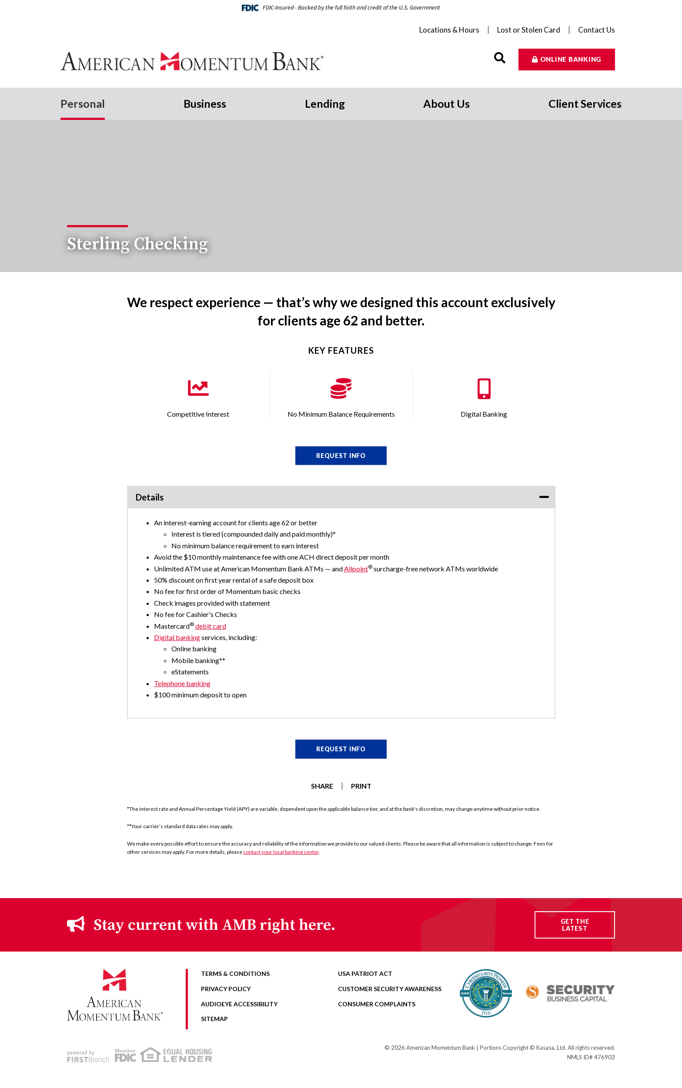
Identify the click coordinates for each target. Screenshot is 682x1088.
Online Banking (571, 59)
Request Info (340, 455)
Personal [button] (82, 103)
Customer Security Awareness (389, 988)
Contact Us (596, 30)
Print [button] (361, 786)
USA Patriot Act (365, 973)
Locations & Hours (449, 30)
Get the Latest (575, 925)
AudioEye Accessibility (239, 1004)
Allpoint (356, 568)
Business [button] (205, 103)
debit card (210, 626)
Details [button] (150, 497)
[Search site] (499, 58)
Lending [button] (325, 103)
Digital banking (177, 637)
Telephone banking (182, 683)
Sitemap (214, 1018)
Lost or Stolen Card (528, 30)
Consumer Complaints (376, 1004)
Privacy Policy (226, 988)
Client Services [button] (585, 103)
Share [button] (322, 786)
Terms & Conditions (235, 973)
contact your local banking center (281, 852)
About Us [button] (446, 103)
